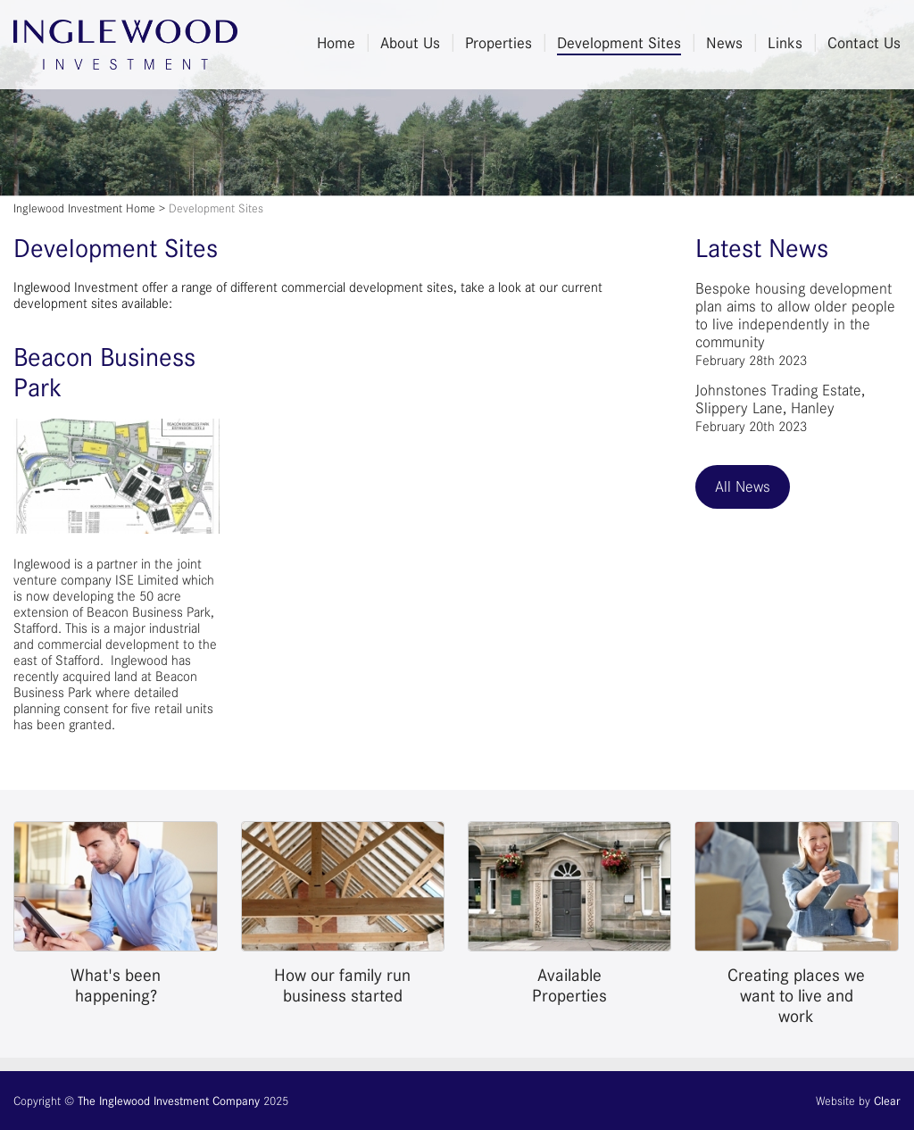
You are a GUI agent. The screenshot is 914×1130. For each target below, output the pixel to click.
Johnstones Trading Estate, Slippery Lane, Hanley (780, 408)
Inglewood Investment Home (84, 208)
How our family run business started (342, 985)
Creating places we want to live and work (796, 995)
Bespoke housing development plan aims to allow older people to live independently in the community (795, 324)
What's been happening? (116, 985)
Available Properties (569, 985)
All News (742, 486)
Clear (887, 1100)
